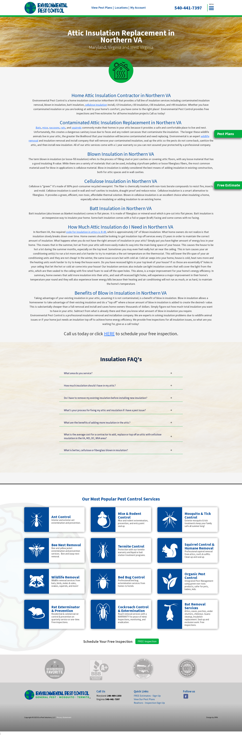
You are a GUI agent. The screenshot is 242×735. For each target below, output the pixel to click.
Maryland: (108, 695)
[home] (46, 8)
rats (63, 127)
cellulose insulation (96, 104)
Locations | (122, 7)
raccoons (54, 127)
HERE (109, 333)
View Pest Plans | (102, 7)
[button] (213, 7)
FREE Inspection (147, 654)
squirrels (76, 127)
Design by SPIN (212, 717)
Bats (38, 127)
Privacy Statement (64, 717)
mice (45, 127)
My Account (138, 7)
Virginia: (108, 699)
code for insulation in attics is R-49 (86, 232)
